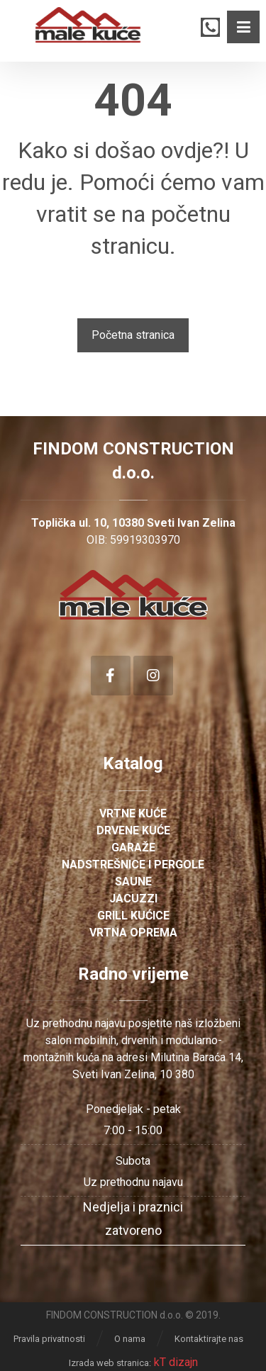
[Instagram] (153, 675)
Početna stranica (133, 335)
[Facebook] (111, 675)
